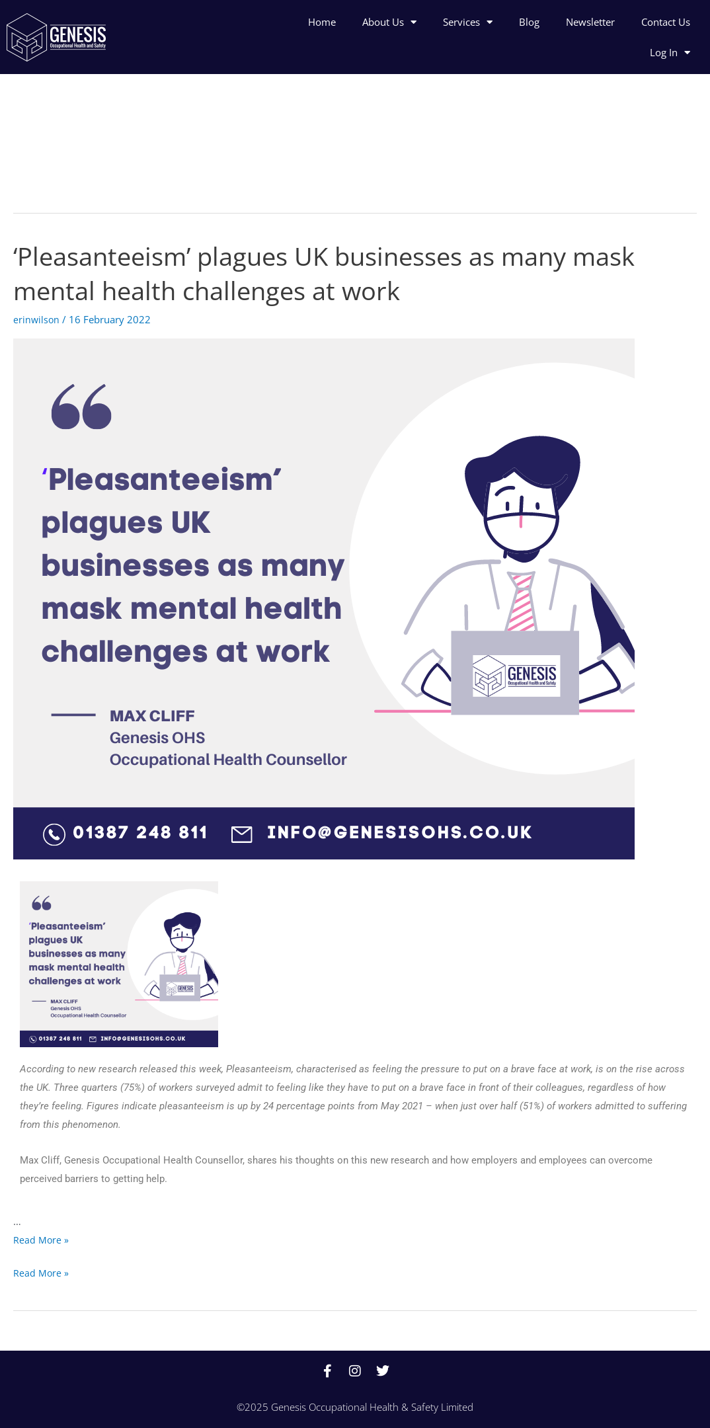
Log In (670, 52)
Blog (529, 21)
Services (468, 22)
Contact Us (665, 21)
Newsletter (590, 21)
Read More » (41, 1239)
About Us (389, 22)
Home (322, 21)
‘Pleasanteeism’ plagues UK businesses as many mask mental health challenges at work (339, 272)
